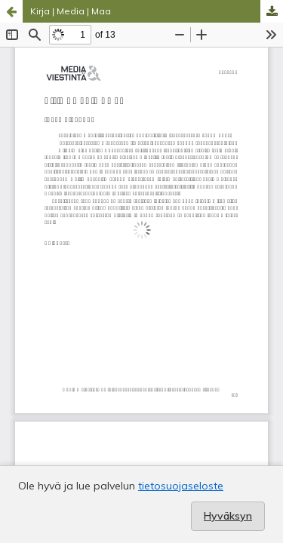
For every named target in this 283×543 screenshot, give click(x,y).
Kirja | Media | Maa (70, 11)
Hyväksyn (228, 516)
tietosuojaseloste (180, 485)
